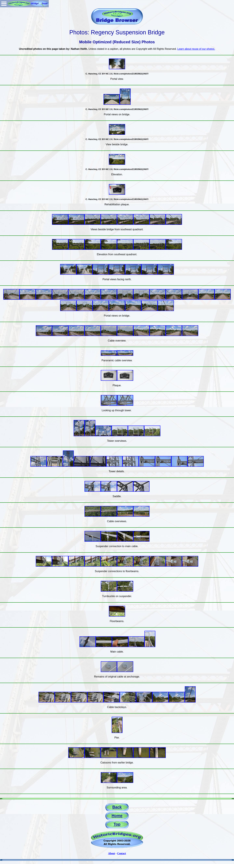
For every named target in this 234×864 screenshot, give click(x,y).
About (111, 853)
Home (117, 815)
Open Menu (4, 3)
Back (117, 807)
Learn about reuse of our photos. (196, 49)
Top (117, 824)
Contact (121, 853)
